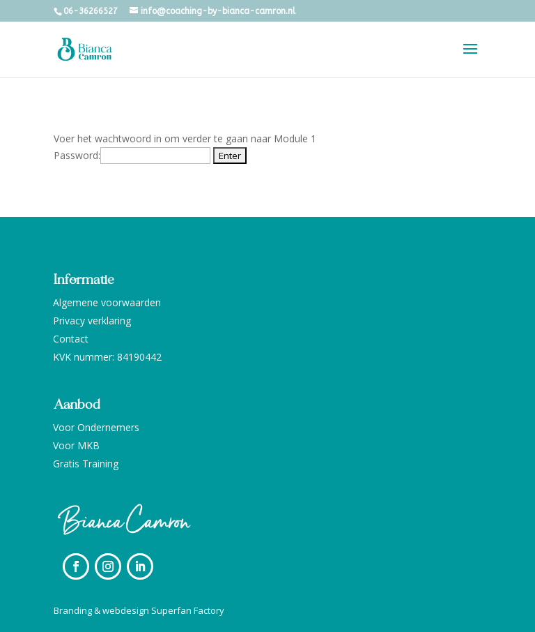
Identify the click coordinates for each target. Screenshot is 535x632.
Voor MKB (76, 445)
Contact (70, 338)
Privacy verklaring (92, 320)
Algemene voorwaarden (107, 302)
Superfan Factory (187, 610)
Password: (132, 155)
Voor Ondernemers (96, 427)
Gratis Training (85, 463)
